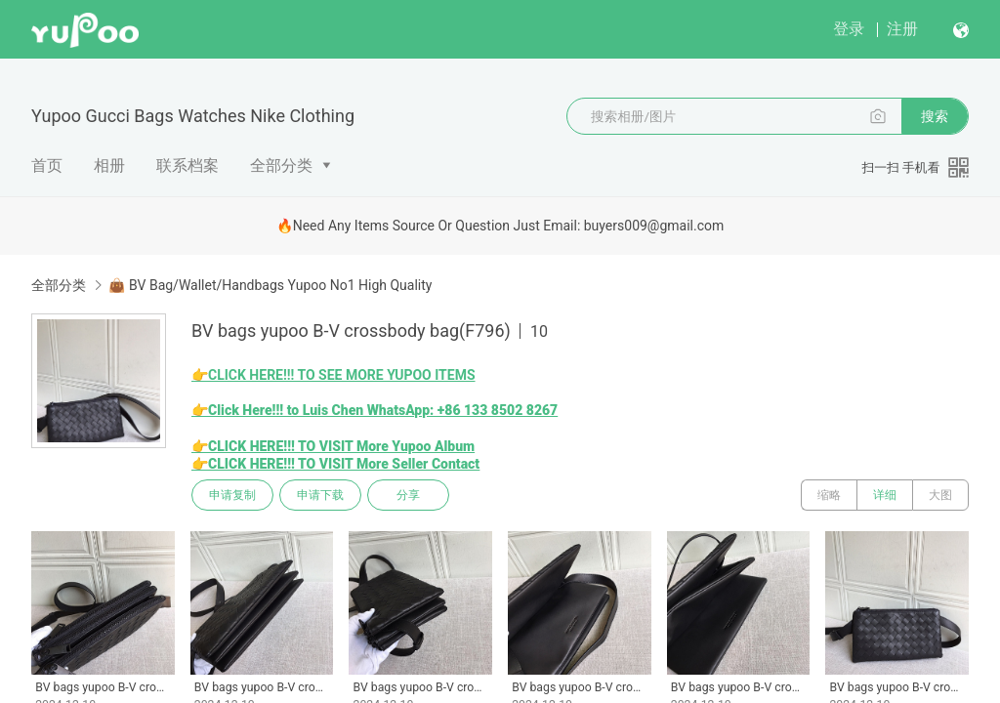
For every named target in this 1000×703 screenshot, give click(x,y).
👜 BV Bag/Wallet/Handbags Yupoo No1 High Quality (270, 285)
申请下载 (320, 495)
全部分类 (281, 165)
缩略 (829, 495)
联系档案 (187, 165)
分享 (408, 495)
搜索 (934, 116)
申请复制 (232, 495)
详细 (884, 495)
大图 (940, 495)
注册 (902, 29)
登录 (848, 29)
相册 (109, 165)
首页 (46, 165)
